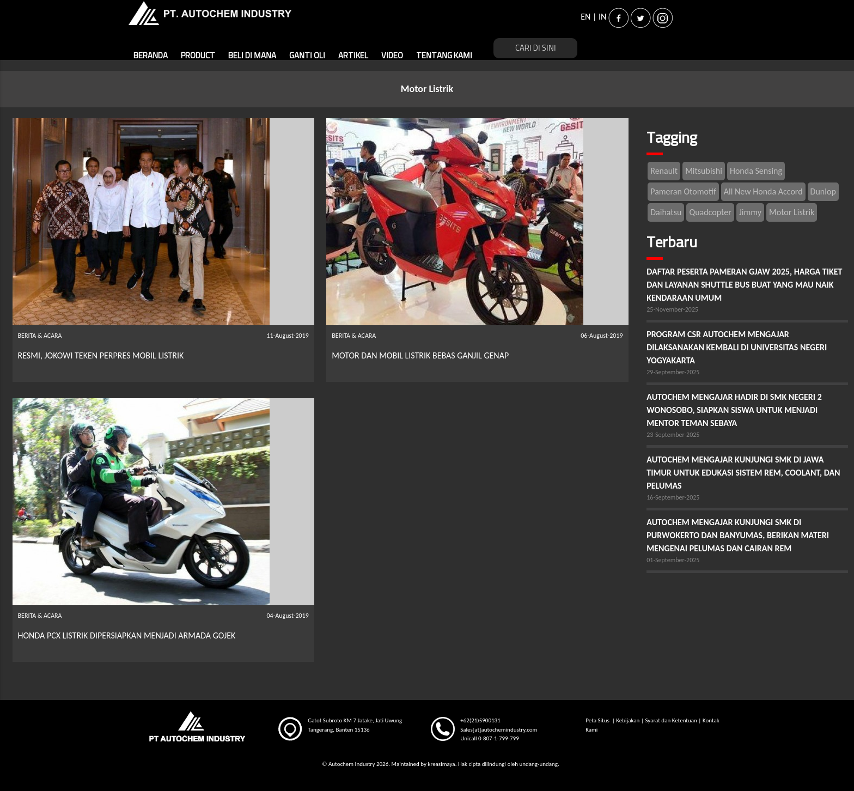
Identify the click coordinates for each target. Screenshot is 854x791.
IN (602, 16)
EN (585, 16)
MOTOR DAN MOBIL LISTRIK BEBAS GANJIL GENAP (420, 355)
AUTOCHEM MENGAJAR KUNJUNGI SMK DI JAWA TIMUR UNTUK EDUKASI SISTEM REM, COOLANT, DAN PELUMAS (743, 472)
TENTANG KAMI (444, 56)
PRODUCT (198, 56)
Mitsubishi (703, 171)
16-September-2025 (672, 497)
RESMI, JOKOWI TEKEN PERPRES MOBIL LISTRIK (101, 355)
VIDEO (392, 56)
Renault (664, 171)
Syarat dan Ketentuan (671, 720)
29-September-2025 (672, 372)
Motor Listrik (791, 212)
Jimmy (750, 212)
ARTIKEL (353, 56)
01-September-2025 (672, 560)
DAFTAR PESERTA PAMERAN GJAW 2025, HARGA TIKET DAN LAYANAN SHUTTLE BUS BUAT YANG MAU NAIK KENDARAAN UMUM (744, 284)
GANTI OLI (307, 56)
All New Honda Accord (763, 191)
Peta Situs (598, 720)
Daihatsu (665, 212)
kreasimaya (441, 764)
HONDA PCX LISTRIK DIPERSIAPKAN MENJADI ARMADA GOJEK (127, 635)
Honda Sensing (756, 171)
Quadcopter (710, 212)
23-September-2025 (672, 435)
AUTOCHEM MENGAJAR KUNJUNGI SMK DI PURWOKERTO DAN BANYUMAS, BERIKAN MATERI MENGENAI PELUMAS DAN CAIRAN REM (737, 535)
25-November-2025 (672, 309)
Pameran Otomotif (683, 191)
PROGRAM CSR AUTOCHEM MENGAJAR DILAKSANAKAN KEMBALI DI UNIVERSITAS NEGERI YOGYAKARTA (736, 347)
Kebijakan (627, 720)
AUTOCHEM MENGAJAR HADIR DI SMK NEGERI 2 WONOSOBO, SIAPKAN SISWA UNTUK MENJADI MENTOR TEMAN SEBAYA (734, 410)
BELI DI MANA (252, 56)
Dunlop (823, 191)
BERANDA (150, 56)
